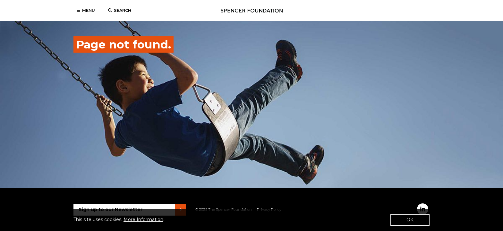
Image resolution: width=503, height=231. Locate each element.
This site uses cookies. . (118, 219)
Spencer (252, 11)
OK (409, 220)
